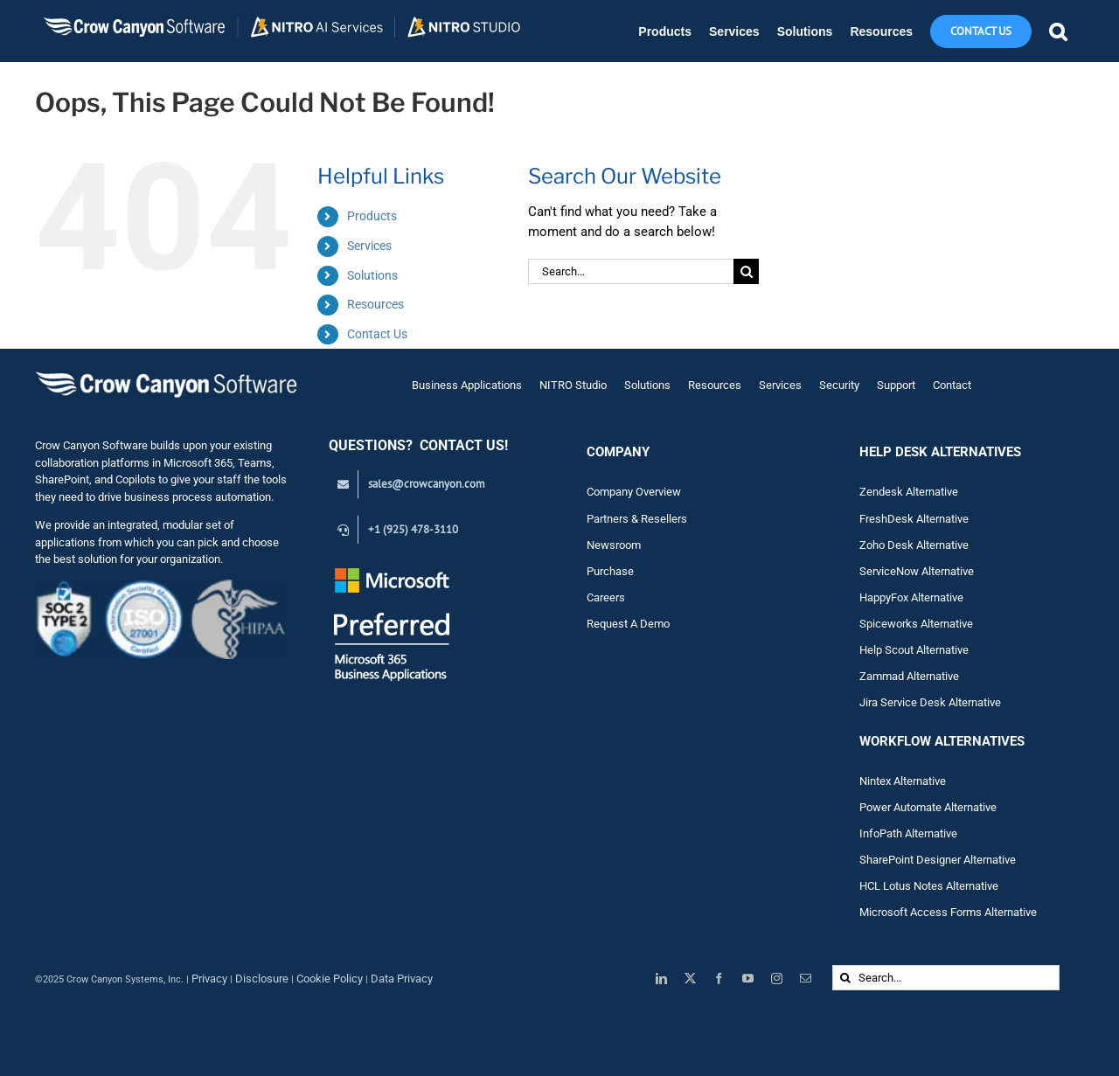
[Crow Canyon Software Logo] (166, 372)
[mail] (805, 978)
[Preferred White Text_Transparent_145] (392, 570)
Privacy (209, 978)
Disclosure (261, 978)
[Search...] (630, 271)
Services (369, 246)
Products (372, 216)
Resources (375, 304)
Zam (883, 676)
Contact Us (377, 334)
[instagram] (776, 978)
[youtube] (748, 978)
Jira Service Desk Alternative (930, 702)
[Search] (746, 271)
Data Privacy (402, 978)
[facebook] (719, 978)
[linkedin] (661, 978)
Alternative (933, 676)
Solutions (372, 275)
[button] (1058, 31)
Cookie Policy (329, 978)
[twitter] (690, 978)
